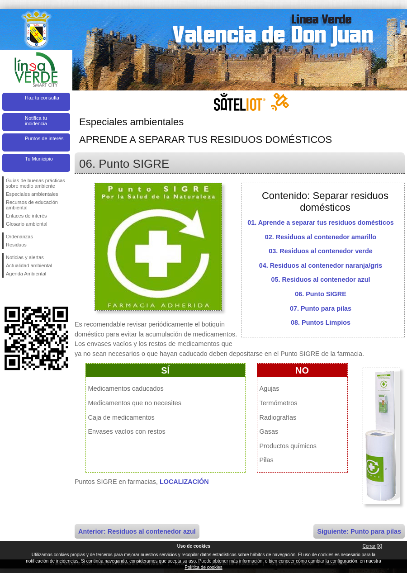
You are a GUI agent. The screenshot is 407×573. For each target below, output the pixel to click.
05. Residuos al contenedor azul (320, 279)
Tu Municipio (39, 158)
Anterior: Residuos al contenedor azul (137, 531)
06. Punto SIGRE (320, 294)
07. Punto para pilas (320, 308)
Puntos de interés (44, 138)
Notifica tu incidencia (36, 120)
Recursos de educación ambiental (32, 204)
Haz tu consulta (42, 97)
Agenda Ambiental (26, 273)
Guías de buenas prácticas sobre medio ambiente (35, 183)
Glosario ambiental (26, 224)
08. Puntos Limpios (320, 322)
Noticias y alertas (25, 257)
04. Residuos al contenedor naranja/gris (321, 265)
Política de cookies (203, 567)
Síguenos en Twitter (22, 292)
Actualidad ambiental (29, 265)
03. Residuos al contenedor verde (321, 251)
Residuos (16, 244)
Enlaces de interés (26, 215)
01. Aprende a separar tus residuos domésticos (320, 222)
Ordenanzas (19, 236)
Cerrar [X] (372, 546)
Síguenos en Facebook (7, 292)
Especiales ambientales (32, 194)
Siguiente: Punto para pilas (359, 531)
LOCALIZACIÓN (184, 481)
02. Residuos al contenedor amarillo (320, 237)
